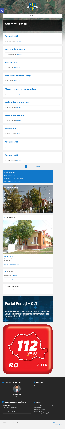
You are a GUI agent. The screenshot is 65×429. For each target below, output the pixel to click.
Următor (38, 166)
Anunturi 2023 (11, 155)
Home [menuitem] (45, 423)
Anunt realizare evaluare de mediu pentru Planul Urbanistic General (23, 274)
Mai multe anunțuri (9, 279)
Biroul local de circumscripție (18, 75)
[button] (2, 10)
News (11, 28)
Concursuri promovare (15, 49)
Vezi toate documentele (9, 415)
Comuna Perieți (8, 256)
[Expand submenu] (50, 172)
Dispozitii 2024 (12, 128)
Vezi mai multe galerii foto (11, 264)
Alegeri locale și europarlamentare (20, 89)
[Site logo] (32, 11)
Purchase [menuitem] (60, 423)
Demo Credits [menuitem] (59, 424)
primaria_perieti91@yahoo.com (45, 413)
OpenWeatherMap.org (18, 211)
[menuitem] (28, 172)
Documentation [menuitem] (52, 423)
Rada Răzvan (17, 394)
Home (6, 28)
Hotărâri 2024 (11, 62)
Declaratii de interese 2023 (17, 102)
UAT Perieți (18, 41)
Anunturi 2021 (14, 275)
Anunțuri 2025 (11, 36)
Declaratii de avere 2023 (16, 115)
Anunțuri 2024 (11, 141)
